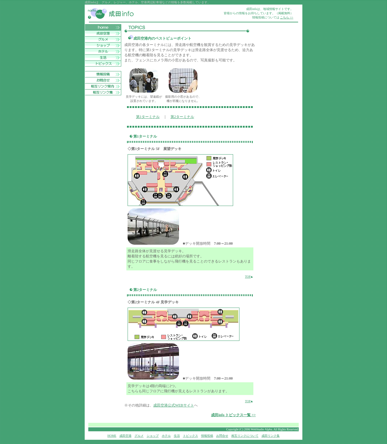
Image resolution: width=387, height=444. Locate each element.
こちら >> (286, 17)
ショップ (153, 435)
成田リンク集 (271, 435)
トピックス (190, 435)
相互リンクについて (245, 435)
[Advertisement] (277, 115)
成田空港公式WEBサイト (173, 405)
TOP (249, 276)
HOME (111, 435)
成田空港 (125, 435)
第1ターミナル (148, 117)
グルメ (139, 435)
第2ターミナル (182, 117)
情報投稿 (207, 435)
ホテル (166, 435)
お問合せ (222, 435)
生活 (177, 435)
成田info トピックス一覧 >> (233, 415)
